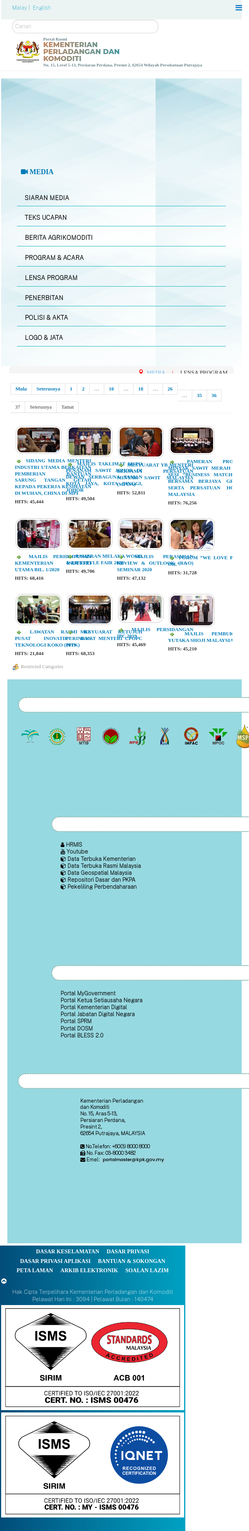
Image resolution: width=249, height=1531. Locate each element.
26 (170, 389)
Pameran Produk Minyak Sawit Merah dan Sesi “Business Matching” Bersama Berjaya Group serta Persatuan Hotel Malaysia (206, 477)
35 (199, 395)
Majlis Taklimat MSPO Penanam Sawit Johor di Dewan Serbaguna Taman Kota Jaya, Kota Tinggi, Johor (104, 477)
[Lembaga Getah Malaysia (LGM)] (58, 736)
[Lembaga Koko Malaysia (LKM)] (111, 736)
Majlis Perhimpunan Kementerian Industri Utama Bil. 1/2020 (53, 562)
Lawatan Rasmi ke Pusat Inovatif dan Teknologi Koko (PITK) (53, 638)
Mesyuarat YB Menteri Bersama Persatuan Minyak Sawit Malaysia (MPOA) (155, 474)
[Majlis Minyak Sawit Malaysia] (219, 736)
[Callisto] (92, 1357)
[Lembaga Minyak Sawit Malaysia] (31, 736)
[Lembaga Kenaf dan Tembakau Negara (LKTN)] (165, 736)
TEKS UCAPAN (46, 217)
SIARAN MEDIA (47, 198)
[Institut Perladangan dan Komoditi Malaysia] (192, 736)
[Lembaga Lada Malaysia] (138, 736)
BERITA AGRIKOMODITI (59, 237)
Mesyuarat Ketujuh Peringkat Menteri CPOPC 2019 (104, 638)
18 (140, 389)
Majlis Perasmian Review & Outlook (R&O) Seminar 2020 (155, 562)
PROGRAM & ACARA (54, 257)
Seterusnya (48, 389)
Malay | (21, 8)
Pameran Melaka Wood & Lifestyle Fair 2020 (104, 559)
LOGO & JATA (44, 337)
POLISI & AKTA (46, 317)
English (42, 8)
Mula (21, 389)
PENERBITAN (44, 298)
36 (214, 395)
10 (111, 389)
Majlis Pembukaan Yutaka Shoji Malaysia (206, 637)
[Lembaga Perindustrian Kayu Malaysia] (85, 736)
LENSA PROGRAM (51, 278)
